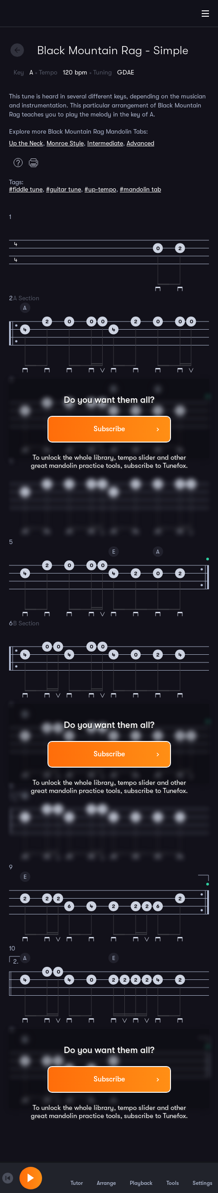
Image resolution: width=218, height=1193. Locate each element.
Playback (141, 1177)
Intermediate (105, 143)
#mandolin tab (140, 189)
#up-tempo (100, 189)
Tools (172, 1177)
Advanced (140, 143)
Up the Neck (26, 143)
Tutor (77, 1177)
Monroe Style (65, 143)
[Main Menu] (205, 13)
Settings (202, 1177)
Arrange (106, 1177)
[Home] (36, 15)
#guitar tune (63, 189)
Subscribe (109, 429)
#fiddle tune (26, 189)
